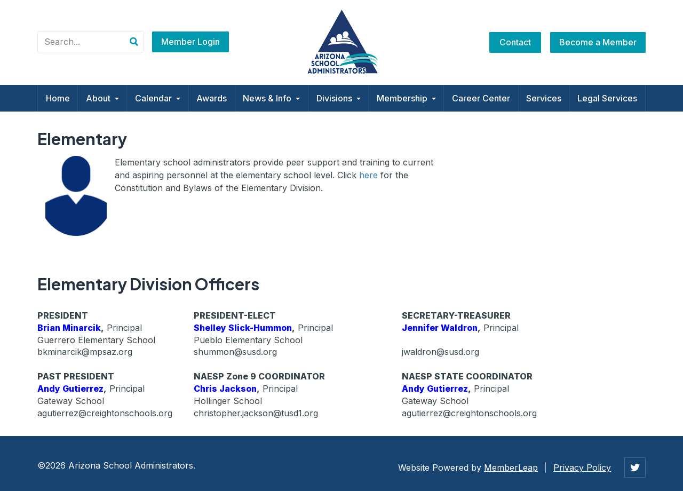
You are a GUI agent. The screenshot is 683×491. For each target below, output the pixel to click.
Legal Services (607, 98)
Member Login (190, 41)
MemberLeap (511, 467)
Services (543, 98)
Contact (515, 42)
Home (58, 98)
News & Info (271, 98)
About (102, 98)
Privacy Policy (582, 467)
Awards (211, 98)
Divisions (338, 98)
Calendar (157, 98)
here (368, 175)
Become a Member (598, 42)
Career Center (481, 98)
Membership (406, 98)
